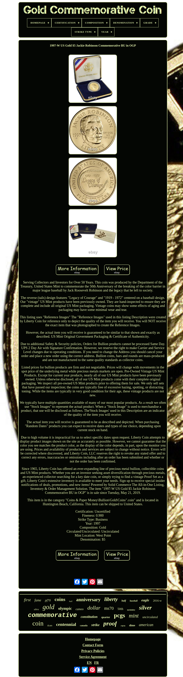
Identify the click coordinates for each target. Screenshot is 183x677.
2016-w (157, 600)
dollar (93, 608)
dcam (49, 625)
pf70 (48, 600)
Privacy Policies (92, 651)
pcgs (119, 615)
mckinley (131, 610)
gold (48, 607)
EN (89, 663)
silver (145, 607)
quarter (105, 617)
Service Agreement (92, 657)
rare (123, 626)
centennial (66, 624)
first (27, 599)
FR (96, 663)
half (123, 600)
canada (84, 625)
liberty (111, 599)
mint (134, 616)
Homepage (93, 639)
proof (110, 623)
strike (95, 625)
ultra (36, 609)
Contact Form (92, 645)
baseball (134, 600)
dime (132, 625)
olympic (65, 608)
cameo (80, 609)
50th (120, 609)
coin (38, 623)
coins (59, 599)
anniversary (88, 599)
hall (70, 601)
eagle (145, 600)
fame (37, 600)
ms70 (109, 608)
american (146, 625)
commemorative (52, 615)
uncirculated (150, 617)
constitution (89, 617)
